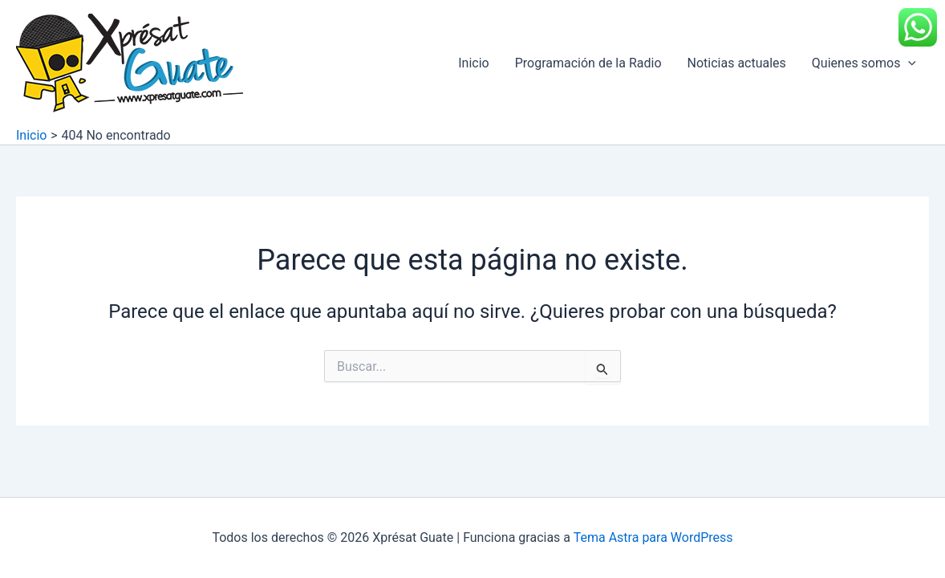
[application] (908, 63)
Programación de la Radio (588, 63)
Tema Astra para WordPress (653, 537)
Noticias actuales (736, 63)
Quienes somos (864, 63)
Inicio (473, 63)
